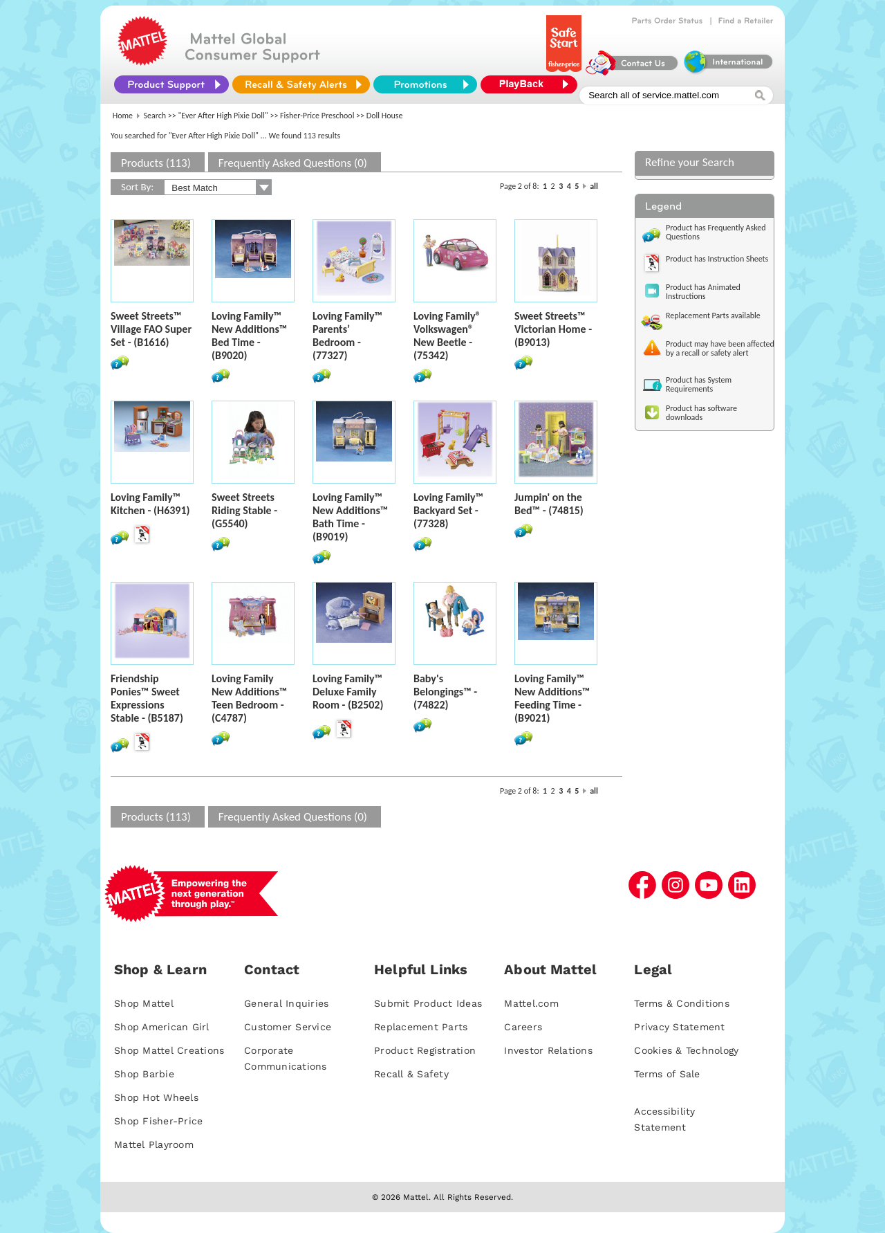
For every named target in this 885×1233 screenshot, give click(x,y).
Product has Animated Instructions (703, 291)
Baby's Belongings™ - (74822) (445, 691)
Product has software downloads (701, 412)
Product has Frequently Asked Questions (716, 232)
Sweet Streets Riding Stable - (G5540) (244, 510)
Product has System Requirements (699, 384)
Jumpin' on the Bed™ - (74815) (549, 504)
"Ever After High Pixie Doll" (223, 115)
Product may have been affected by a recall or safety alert (720, 348)
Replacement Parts (420, 1026)
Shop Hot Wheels (156, 1097)
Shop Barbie (144, 1073)
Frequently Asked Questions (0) (292, 163)
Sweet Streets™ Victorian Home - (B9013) (553, 329)
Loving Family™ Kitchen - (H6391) (150, 504)
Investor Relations (548, 1050)
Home (123, 115)
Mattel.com (531, 1003)
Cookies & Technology (686, 1050)
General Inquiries (286, 1003)
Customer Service (287, 1026)
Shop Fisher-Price (158, 1120)
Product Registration (425, 1050)
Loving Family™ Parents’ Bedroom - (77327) (347, 335)
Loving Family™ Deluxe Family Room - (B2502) (348, 691)
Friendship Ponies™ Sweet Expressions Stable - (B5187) (147, 698)
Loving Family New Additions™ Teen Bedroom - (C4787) (249, 698)
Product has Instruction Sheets (717, 259)
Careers (523, 1026)
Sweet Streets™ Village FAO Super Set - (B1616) (151, 329)
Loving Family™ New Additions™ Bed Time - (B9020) (249, 335)
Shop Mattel (144, 1003)
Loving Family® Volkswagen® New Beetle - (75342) (447, 335)
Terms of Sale (667, 1073)
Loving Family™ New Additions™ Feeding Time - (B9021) (552, 698)
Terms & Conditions (681, 1003)
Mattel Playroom (154, 1144)
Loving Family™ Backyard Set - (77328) (448, 510)
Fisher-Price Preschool (317, 115)
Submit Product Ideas (428, 1003)
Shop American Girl (161, 1026)
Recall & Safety (411, 1073)
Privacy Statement (679, 1026)
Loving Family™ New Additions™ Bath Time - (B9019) (350, 517)
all (594, 186)
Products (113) (156, 163)
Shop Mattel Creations (169, 1050)
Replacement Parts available (713, 315)
